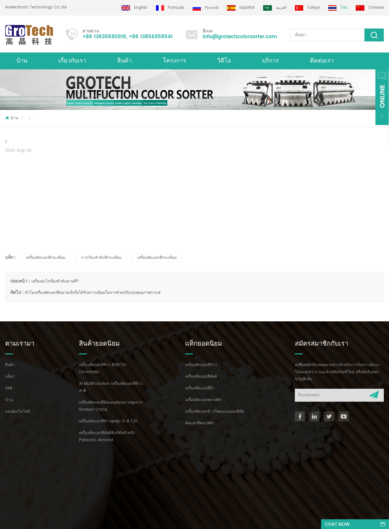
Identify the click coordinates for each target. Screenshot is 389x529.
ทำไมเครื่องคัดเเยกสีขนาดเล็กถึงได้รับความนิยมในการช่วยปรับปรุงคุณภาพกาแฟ (93, 293)
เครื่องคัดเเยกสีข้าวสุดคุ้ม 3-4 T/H (108, 421)
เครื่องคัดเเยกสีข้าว (201, 365)
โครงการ (174, 60)
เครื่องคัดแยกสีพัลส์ (201, 377)
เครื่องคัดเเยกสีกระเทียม (45, 258)
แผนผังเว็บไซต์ (17, 411)
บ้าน (22, 60)
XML (9, 388)
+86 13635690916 (104, 37)
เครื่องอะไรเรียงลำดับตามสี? (55, 281)
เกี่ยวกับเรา (72, 60)
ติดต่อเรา (322, 60)
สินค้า (124, 60)
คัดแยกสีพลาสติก (199, 423)
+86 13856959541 (151, 37)
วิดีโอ (224, 60)
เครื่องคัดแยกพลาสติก (203, 400)
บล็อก (10, 377)
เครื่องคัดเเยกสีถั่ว (199, 388)
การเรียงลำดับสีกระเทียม (101, 258)
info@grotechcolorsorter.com (240, 37)
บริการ (270, 60)
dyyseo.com (201, 518)
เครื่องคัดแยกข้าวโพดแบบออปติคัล (214, 411)
